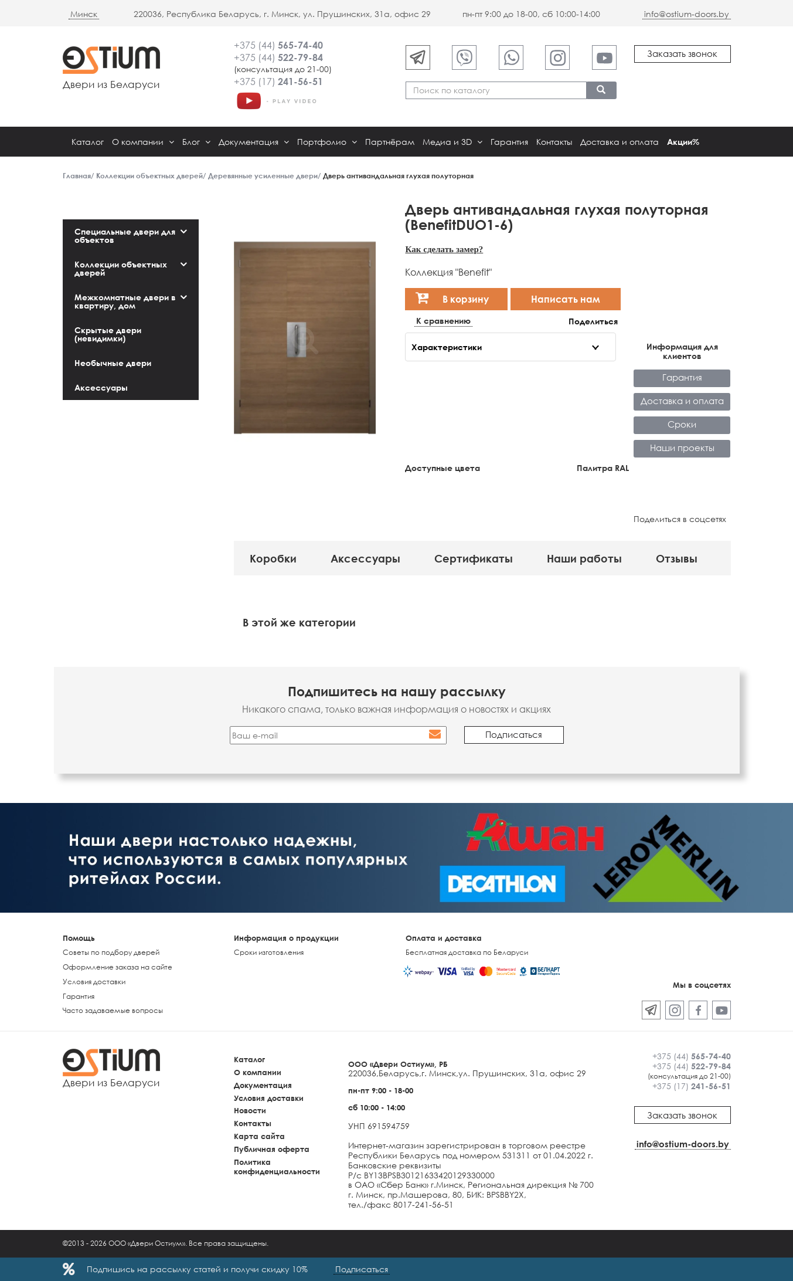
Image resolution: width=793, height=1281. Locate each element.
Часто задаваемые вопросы (113, 1010)
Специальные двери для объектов (124, 235)
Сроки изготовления (269, 952)
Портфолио (327, 142)
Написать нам (565, 299)
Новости (250, 1110)
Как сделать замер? (444, 249)
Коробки (273, 558)
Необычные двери (112, 363)
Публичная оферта (271, 1149)
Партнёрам (389, 142)
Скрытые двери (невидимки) (107, 334)
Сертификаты (473, 558)
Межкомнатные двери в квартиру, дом (125, 301)
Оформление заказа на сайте (117, 967)
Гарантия (509, 142)
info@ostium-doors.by (686, 14)
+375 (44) (278, 45)
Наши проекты (682, 447)
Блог (196, 142)
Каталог (88, 142)
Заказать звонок (682, 53)
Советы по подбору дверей (111, 952)
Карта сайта (259, 1136)
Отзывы (676, 558)
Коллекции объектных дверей (120, 268)
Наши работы (584, 558)
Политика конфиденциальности (277, 1167)
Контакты (554, 142)
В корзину (452, 297)
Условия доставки (94, 981)
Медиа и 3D (452, 142)
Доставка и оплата (619, 142)
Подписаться (361, 1269)
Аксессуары (101, 387)
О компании (143, 142)
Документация (254, 142)
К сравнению (443, 321)
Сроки (682, 424)
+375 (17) (278, 81)
